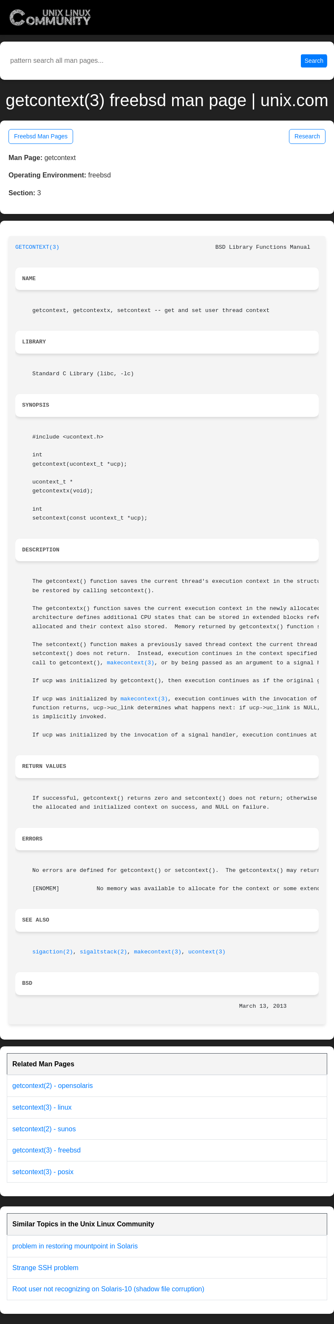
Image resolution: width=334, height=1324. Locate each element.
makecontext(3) (130, 663)
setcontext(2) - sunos (44, 1129)
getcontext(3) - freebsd (46, 1150)
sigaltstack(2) (103, 952)
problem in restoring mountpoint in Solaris (75, 1246)
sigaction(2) (52, 952)
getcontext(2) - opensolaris (52, 1085)
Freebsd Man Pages (41, 136)
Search (314, 60)
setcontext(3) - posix (43, 1171)
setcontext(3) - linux (42, 1107)
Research (307, 136)
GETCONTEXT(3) (37, 247)
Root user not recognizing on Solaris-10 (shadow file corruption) (108, 1289)
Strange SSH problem (45, 1267)
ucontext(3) (207, 952)
